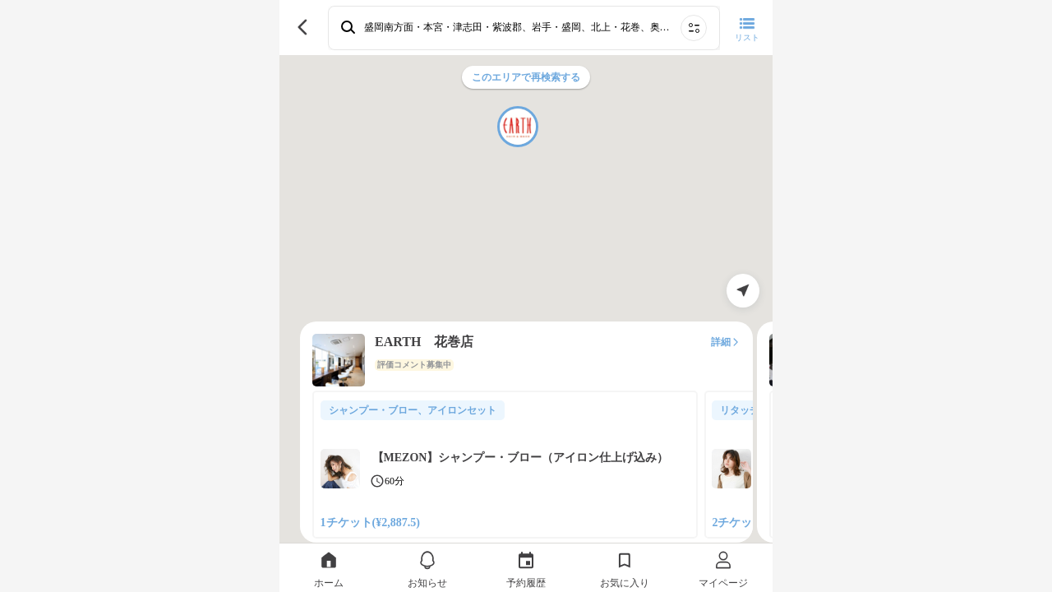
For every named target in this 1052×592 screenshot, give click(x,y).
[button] (517, 126)
